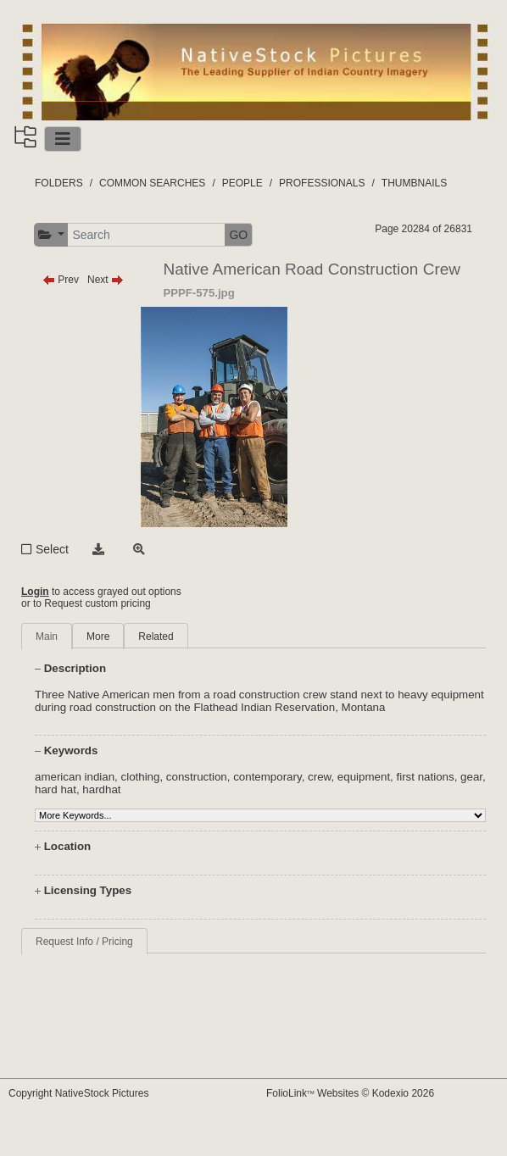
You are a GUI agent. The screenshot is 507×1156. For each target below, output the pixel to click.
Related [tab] (155, 636)
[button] (51, 235)
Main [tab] (47, 636)
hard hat (55, 789)
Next (105, 280)
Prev (60, 280)
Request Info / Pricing (84, 942)
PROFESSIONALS (322, 183)
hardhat (101, 789)
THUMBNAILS (414, 183)
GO (238, 235)
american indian (74, 776)
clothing (140, 776)
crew (319, 776)
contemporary (267, 776)
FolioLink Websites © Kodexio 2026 (350, 1093)
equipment (363, 776)
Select (52, 549)
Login (35, 591)
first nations (425, 776)
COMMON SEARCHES (152, 183)
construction (196, 776)
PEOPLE (242, 183)
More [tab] (97, 636)
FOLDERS (59, 183)
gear (471, 776)
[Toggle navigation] (62, 139)
